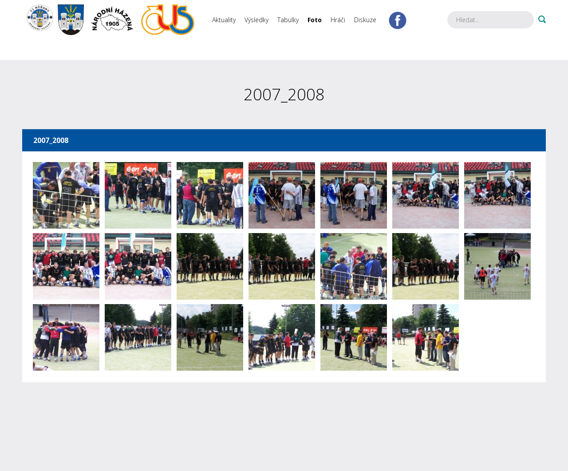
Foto (315, 20)
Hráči (338, 20)
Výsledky (256, 20)
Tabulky (288, 20)
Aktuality (224, 20)
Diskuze (365, 20)
